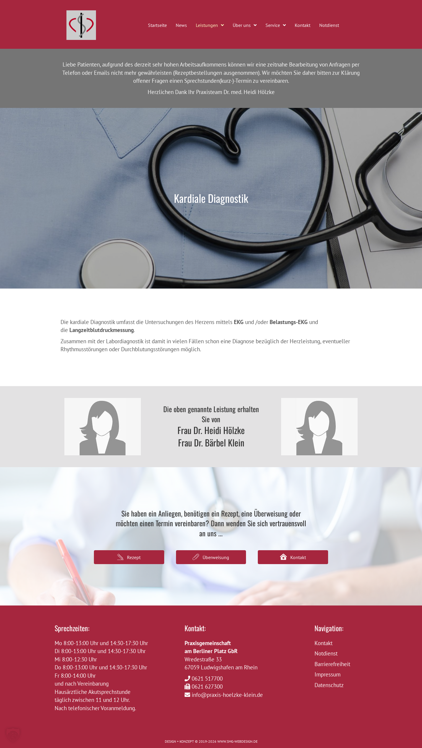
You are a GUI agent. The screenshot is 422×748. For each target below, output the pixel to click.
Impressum (327, 674)
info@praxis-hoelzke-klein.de (227, 694)
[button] (129, 557)
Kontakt (324, 643)
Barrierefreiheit (332, 664)
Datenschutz (329, 685)
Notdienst (326, 653)
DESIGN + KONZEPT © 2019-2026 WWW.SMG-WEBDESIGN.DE (211, 741)
